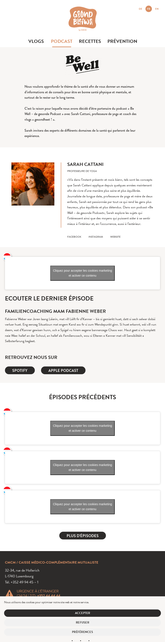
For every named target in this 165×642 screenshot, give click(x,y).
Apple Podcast (63, 370)
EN (157, 9)
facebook (74, 237)
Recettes (90, 41)
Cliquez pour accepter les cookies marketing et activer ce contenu (82, 273)
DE (140, 9)
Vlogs (36, 41)
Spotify (20, 370)
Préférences (82, 632)
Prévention (122, 41)
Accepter (82, 613)
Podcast (61, 41)
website (115, 237)
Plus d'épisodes (83, 536)
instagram (96, 237)
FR (148, 9)
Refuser (82, 622)
